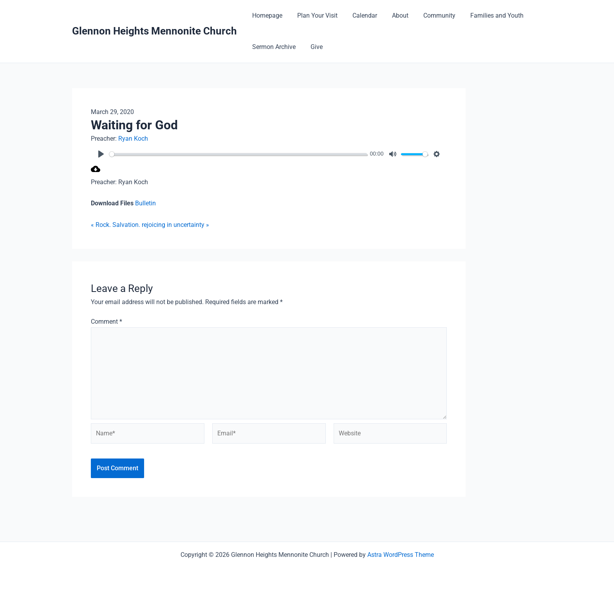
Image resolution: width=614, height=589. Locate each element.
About (392, 15)
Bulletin (145, 203)
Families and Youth (484, 15)
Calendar (359, 15)
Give (313, 47)
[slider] (239, 154)
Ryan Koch (133, 138)
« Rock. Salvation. (115, 224)
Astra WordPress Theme (400, 554)
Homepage (266, 15)
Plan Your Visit (314, 15)
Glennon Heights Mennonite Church (154, 31)
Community (429, 15)
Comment (106, 321)
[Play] (101, 154)
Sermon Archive (272, 47)
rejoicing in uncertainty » (175, 224)
